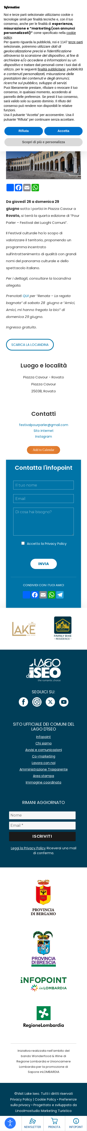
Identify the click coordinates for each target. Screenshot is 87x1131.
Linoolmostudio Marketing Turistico (43, 1110)
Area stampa (43, 776)
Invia (43, 563)
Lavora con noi (43, 763)
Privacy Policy (56, 543)
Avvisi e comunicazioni (43, 749)
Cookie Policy (45, 1099)
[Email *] (42, 826)
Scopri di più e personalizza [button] (43, 142)
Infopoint (43, 736)
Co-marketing (43, 756)
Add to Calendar (43, 450)
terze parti (75, 42)
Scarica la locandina (29, 344)
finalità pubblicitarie (51, 69)
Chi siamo (43, 743)
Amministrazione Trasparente (43, 769)
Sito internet (44, 430)
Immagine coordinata (43, 782)
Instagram (43, 436)
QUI (26, 295)
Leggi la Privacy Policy (28, 848)
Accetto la (47, 543)
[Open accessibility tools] (10, 1123)
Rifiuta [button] (24, 131)
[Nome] (42, 815)
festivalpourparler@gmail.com (43, 425)
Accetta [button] (63, 131)
